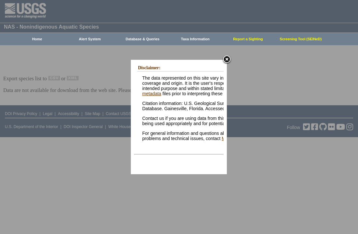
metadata (151, 93)
